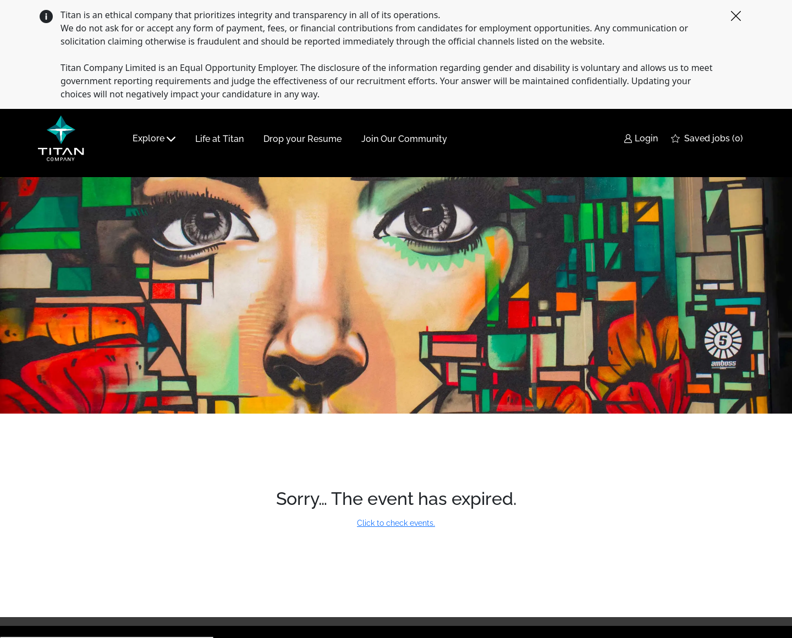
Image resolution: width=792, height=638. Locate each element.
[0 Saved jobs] (707, 139)
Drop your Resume (302, 139)
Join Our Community (404, 139)
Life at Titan (219, 139)
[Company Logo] (64, 138)
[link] (641, 139)
